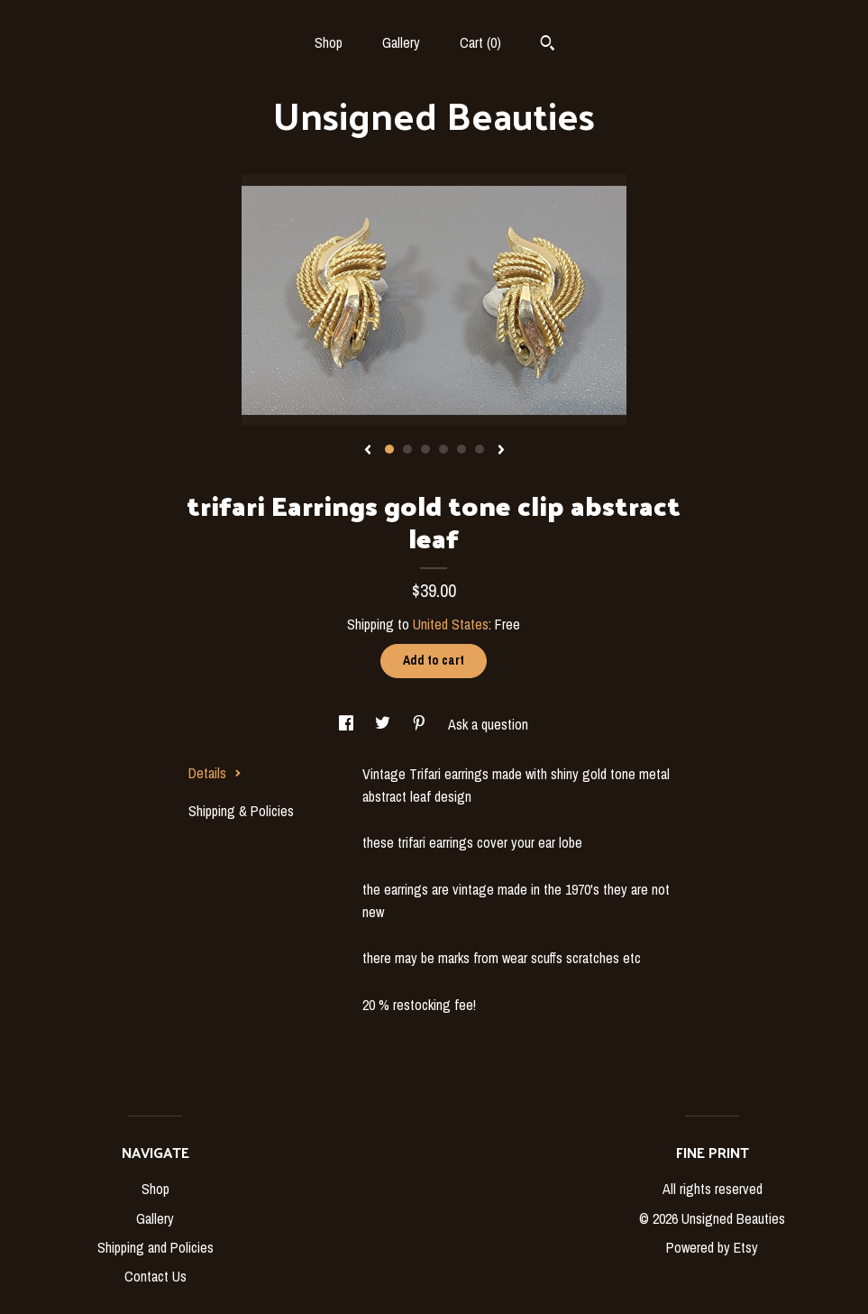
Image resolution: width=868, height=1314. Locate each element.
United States (451, 624)
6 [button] (479, 449)
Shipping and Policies (155, 1247)
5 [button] (461, 449)
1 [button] (389, 449)
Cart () (480, 42)
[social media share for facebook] (348, 724)
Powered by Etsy (712, 1247)
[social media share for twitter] (384, 724)
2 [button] (407, 449)
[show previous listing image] (367, 451)
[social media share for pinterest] (421, 724)
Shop (329, 42)
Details (215, 773)
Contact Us (155, 1276)
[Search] (547, 45)
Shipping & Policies (241, 811)
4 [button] (443, 449)
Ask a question (488, 724)
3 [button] (425, 449)
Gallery (401, 42)
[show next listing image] (501, 451)
